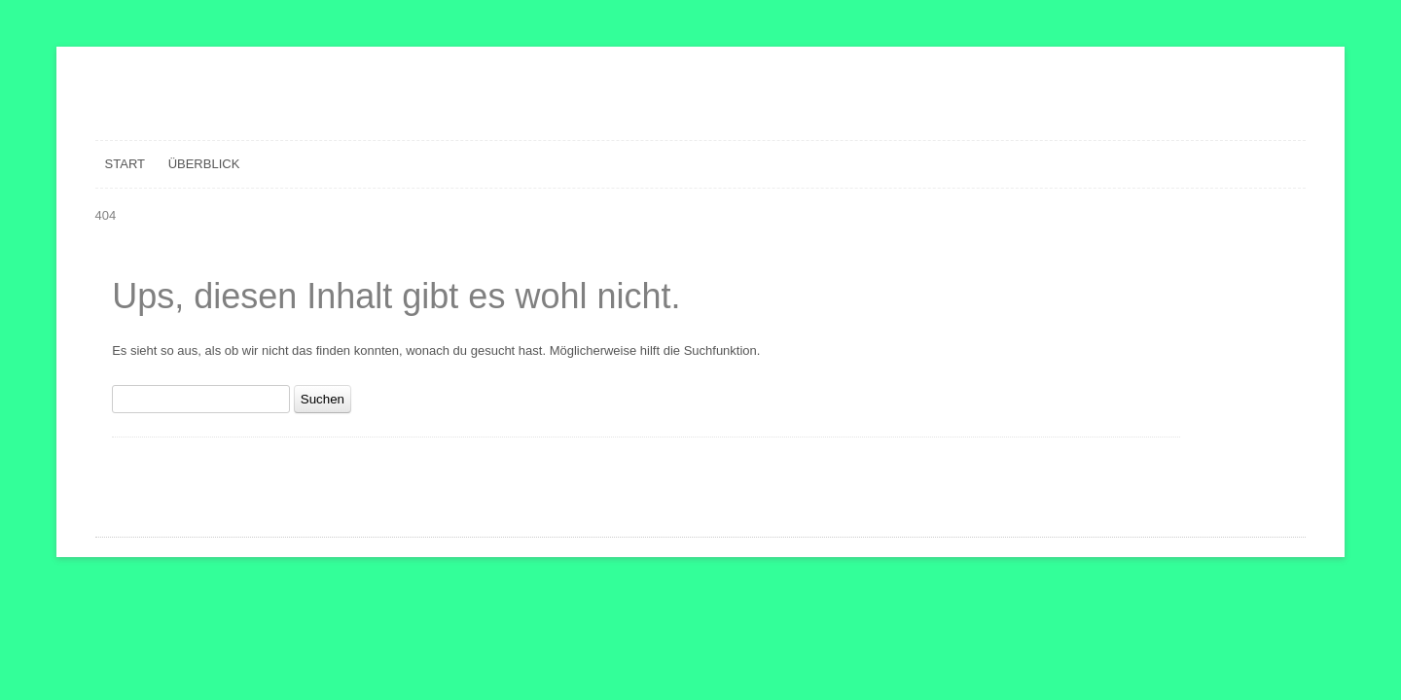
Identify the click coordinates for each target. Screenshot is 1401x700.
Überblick (204, 164)
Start (125, 164)
